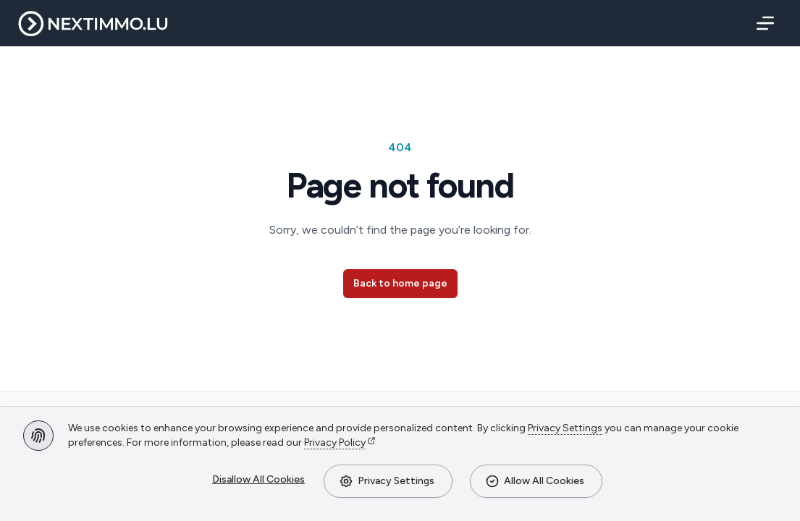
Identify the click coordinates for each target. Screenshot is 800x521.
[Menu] (762, 23)
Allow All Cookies (534, 481)
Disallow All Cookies (258, 479)
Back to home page (400, 283)
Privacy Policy (335, 442)
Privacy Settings (386, 481)
